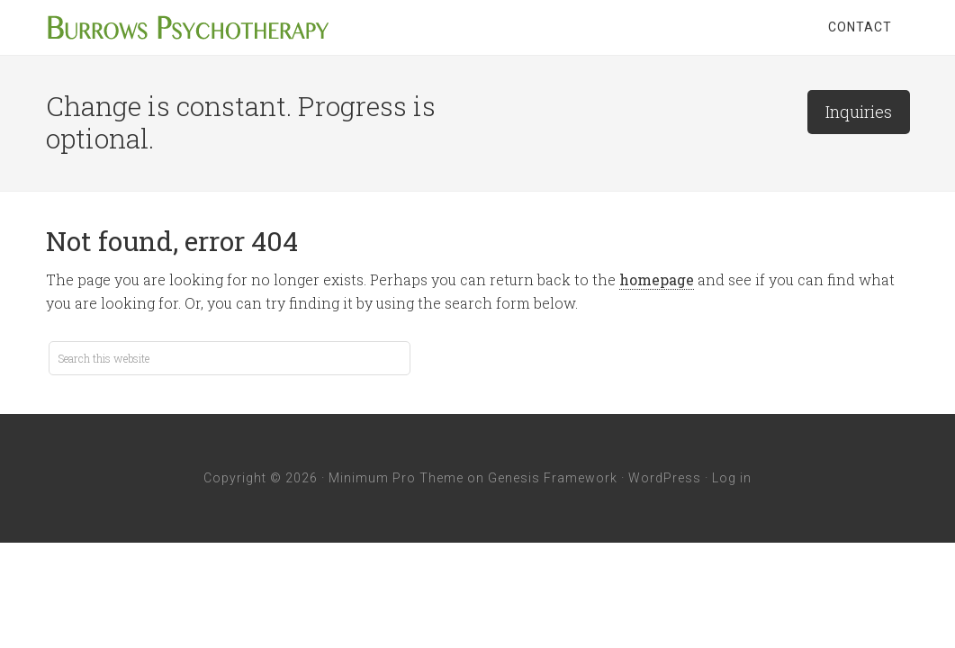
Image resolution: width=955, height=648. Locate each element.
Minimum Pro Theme (396, 478)
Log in (732, 478)
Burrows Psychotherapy (190, 27)
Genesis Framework (552, 478)
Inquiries (858, 111)
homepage (656, 279)
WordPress (664, 478)
